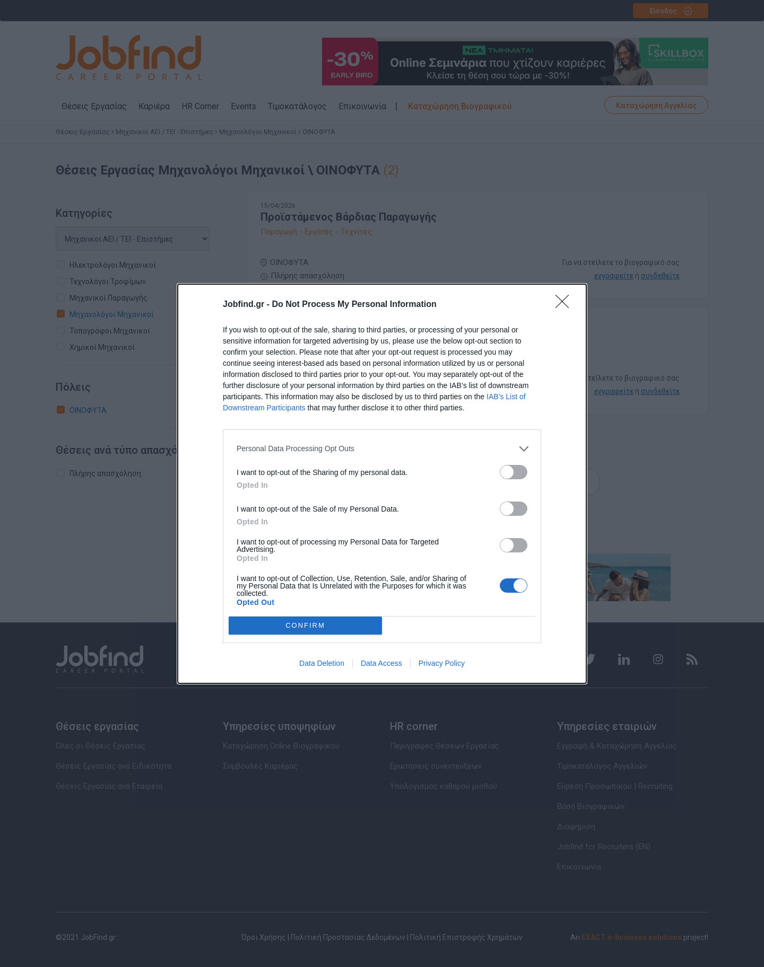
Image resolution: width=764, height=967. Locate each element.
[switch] (513, 472)
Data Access (381, 663)
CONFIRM (305, 625)
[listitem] (382, 448)
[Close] (565, 305)
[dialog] (382, 483)
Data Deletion (321, 663)
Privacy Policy (442, 663)
